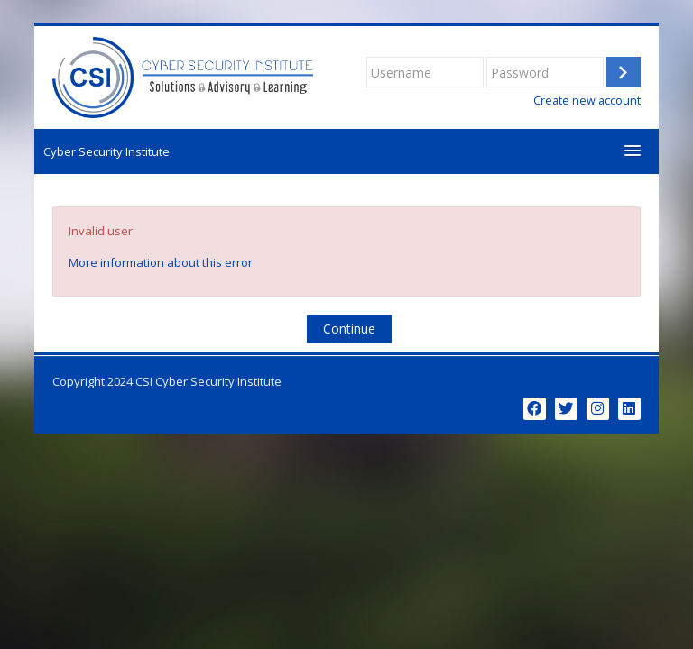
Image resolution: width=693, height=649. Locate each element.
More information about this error (161, 262)
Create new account (587, 100)
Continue (349, 328)
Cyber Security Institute (106, 151)
